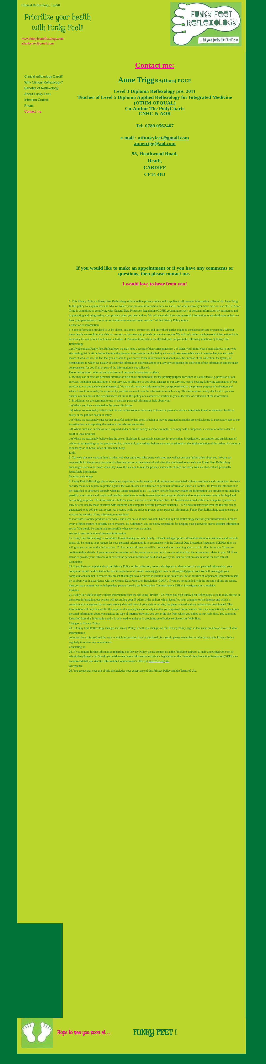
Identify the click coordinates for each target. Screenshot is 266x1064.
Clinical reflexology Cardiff (43, 76)
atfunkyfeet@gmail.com (37, 43)
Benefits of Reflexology (41, 88)
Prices (28, 105)
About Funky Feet (37, 94)
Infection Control (36, 100)
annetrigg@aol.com (156, 571)
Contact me (32, 111)
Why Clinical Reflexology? (43, 82)
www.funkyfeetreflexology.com (42, 38)
